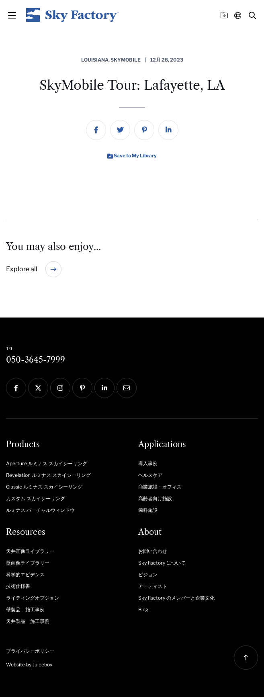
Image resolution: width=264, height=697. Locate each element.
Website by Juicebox (29, 665)
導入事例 (148, 463)
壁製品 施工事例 (25, 609)
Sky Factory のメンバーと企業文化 (176, 598)
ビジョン (148, 574)
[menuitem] (96, 130)
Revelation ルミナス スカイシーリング (48, 475)
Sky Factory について (162, 563)
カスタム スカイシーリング (35, 498)
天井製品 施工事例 (27, 621)
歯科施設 (148, 510)
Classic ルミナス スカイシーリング (44, 487)
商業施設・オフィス (160, 487)
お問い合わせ (152, 551)
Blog (143, 609)
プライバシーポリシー (30, 651)
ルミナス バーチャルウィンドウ (40, 510)
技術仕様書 (18, 586)
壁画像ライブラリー (27, 563)
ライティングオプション (32, 598)
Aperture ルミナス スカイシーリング (46, 463)
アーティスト (152, 586)
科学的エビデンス (25, 574)
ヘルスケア (150, 475)
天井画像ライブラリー (30, 551)
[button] (252, 15)
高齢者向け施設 (155, 498)
